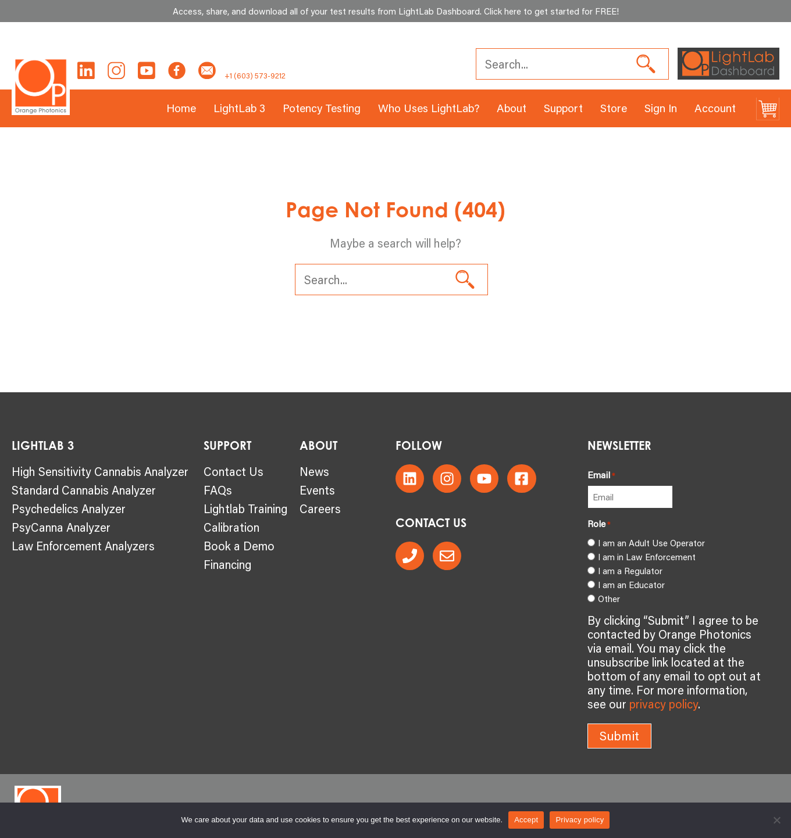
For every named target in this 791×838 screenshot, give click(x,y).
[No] (776, 820)
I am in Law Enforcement (647, 556)
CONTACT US (431, 522)
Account (715, 108)
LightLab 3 (239, 108)
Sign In (660, 108)
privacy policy (663, 703)
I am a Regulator (630, 570)
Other (609, 598)
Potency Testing (322, 108)
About (511, 108)
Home (181, 108)
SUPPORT (227, 445)
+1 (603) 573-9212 (255, 75)
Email (601, 475)
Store (613, 108)
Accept (526, 819)
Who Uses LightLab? (428, 108)
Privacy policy (579, 819)
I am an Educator (631, 584)
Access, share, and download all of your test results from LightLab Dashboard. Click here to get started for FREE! (396, 11)
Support (563, 108)
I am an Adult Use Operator (651, 543)
